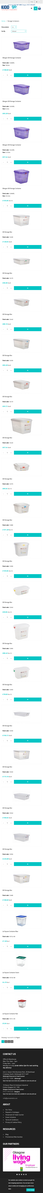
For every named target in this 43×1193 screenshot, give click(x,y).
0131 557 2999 (8, 1078)
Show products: (5, 27)
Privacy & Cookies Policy (12, 1122)
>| (12, 1041)
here (9, 1189)
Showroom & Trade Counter (13, 1115)
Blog (5, 1134)
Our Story (7, 1110)
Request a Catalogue (11, 1112)
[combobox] (14, 27)
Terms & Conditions (10, 1120)
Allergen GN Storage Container (11, 58)
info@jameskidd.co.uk (10, 1098)
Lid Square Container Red (10, 1014)
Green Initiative (9, 1117)
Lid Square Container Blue (10, 931)
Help (32, 2)
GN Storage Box (7, 232)
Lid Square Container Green (10, 973)
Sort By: (3, 31)
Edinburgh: (15, 5)
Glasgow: (28, 5)
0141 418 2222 (8, 1091)
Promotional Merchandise (12, 1137)
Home (3, 21)
